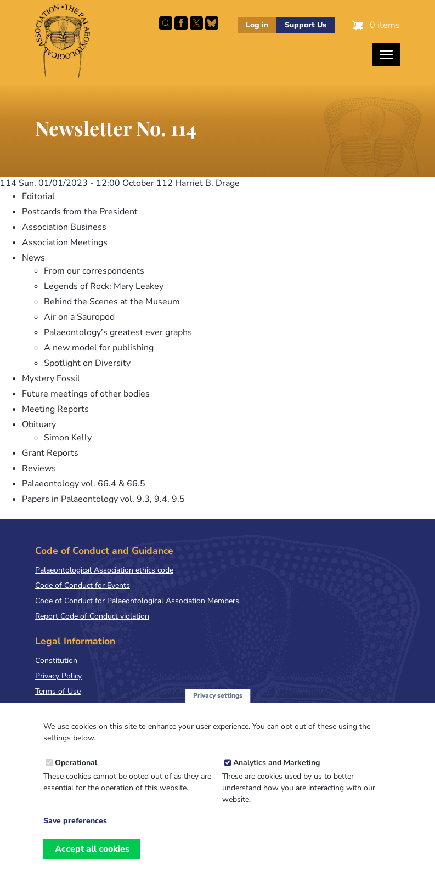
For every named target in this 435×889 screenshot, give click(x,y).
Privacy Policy (58, 676)
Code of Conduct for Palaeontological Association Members (137, 601)
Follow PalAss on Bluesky (211, 23)
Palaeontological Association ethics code (104, 570)
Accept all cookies (92, 860)
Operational (76, 774)
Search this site (165, 23)
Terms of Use (58, 691)
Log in (257, 25)
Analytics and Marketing (276, 774)
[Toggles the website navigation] (386, 54)
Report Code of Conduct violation (92, 616)
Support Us (305, 25)
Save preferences (75, 832)
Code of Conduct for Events (82, 585)
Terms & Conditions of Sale (82, 706)
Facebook (181, 23)
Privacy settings (217, 707)
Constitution (56, 660)
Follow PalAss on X (196, 23)
